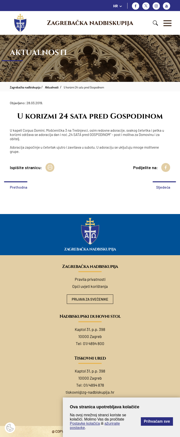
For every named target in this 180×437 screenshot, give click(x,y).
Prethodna (18, 187)
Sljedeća (163, 187)
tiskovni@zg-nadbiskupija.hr (90, 392)
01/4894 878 (93, 385)
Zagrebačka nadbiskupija (90, 23)
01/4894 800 (93, 343)
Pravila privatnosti (90, 279)
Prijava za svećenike (90, 299)
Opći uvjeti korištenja (90, 286)
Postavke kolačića (85, 423)
